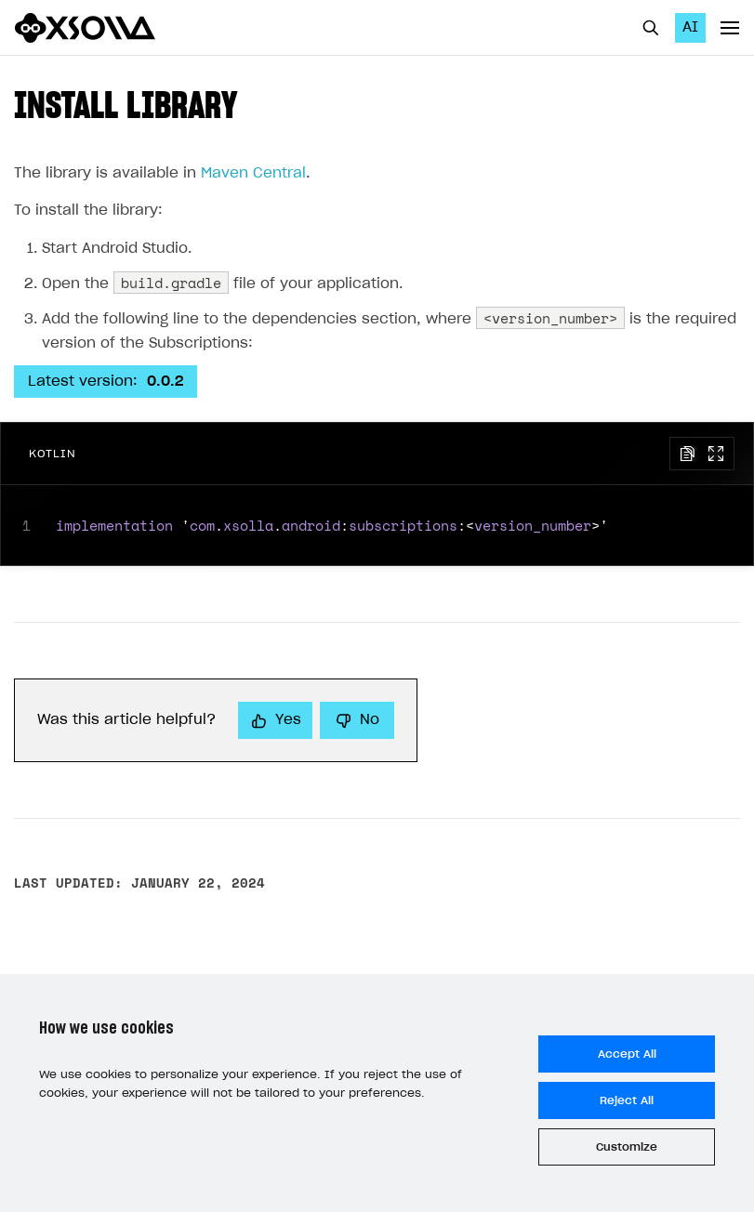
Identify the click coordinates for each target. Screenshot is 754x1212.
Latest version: (105, 382)
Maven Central (253, 173)
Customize (626, 1147)
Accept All (627, 1054)
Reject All (627, 1100)
